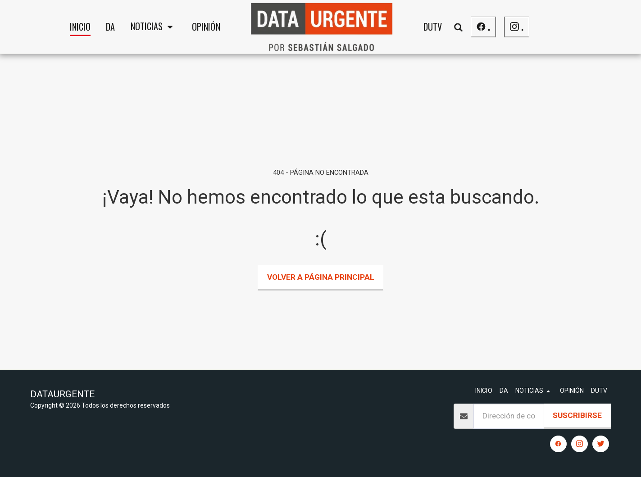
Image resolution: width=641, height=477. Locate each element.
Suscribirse (577, 415)
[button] (153, 27)
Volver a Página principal (320, 277)
